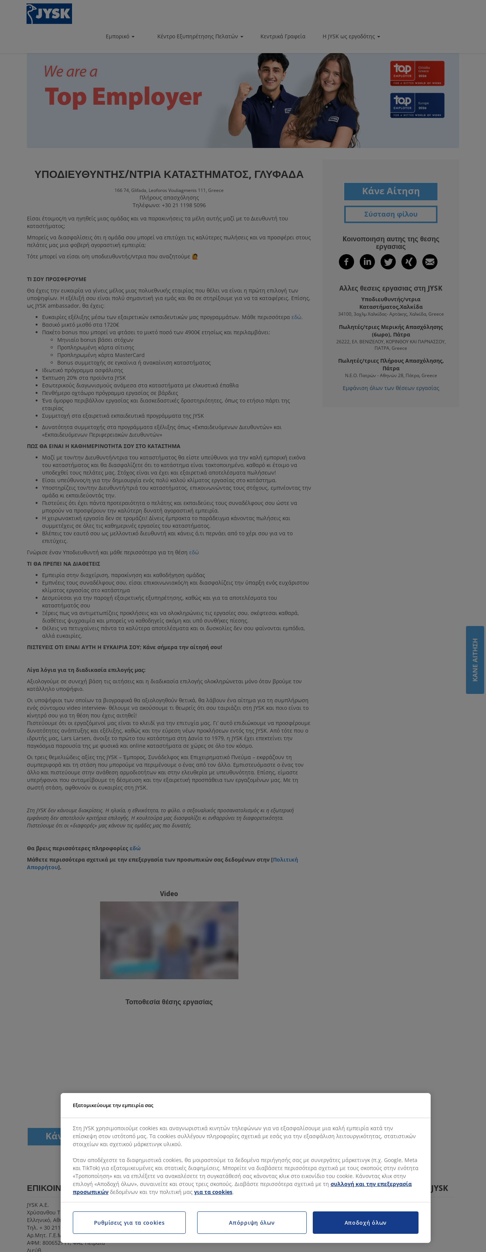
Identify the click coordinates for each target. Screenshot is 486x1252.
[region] (246, 1168)
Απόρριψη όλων (251, 1222)
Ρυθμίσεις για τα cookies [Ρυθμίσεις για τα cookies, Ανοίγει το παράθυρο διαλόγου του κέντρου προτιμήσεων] (129, 1222)
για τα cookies (213, 1191)
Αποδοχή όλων (366, 1222)
